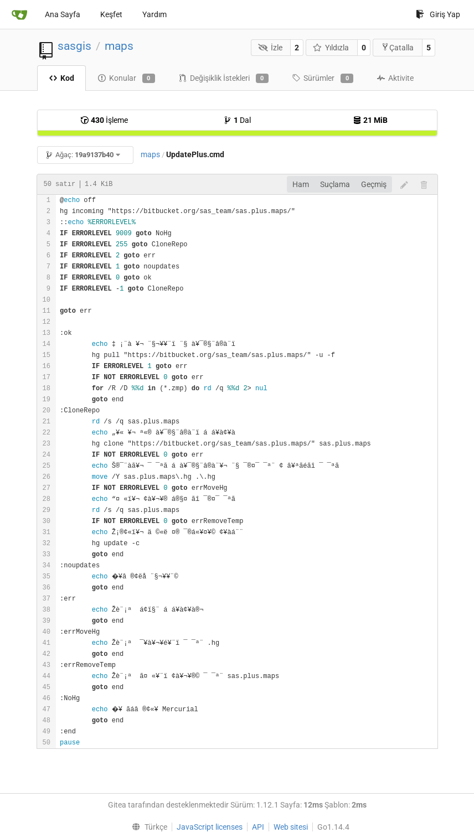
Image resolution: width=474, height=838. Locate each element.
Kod (61, 78)
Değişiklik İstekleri (223, 79)
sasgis (74, 46)
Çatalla (397, 47)
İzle (270, 47)
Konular (126, 79)
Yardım (154, 14)
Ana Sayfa (62, 14)
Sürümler (322, 79)
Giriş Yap (438, 14)
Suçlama (335, 184)
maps (119, 46)
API (258, 827)
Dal (237, 120)
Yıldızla (331, 47)
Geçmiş (374, 184)
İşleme (104, 120)
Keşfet (111, 14)
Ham (300, 184)
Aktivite (395, 78)
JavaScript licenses (210, 827)
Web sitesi (291, 827)
